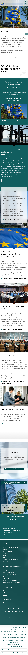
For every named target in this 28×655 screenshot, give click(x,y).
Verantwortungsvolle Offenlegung (11, 582)
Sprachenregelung (7, 576)
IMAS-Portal (6, 597)
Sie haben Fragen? (15, 468)
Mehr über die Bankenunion (13, 219)
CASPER (5, 595)
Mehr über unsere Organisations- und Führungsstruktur (13, 382)
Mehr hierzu (7, 424)
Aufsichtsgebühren (7, 535)
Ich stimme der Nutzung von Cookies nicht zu (15, 652)
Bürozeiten (5, 557)
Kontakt (5, 553)
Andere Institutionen (8, 551)
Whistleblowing (7, 599)
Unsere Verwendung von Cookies (14, 646)
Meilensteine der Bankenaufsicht (12, 329)
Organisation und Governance (10, 528)
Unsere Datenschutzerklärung (15, 644)
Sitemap (5, 602)
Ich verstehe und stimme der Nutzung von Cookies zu (15, 649)
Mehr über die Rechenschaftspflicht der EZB (13, 279)
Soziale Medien (7, 561)
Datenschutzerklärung (8, 572)
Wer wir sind (6, 526)
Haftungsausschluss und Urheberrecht (12, 570)
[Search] (13, 4)
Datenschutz (6, 578)
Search (22, 4)
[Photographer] (27, 26)
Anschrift (5, 555)
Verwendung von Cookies (9, 574)
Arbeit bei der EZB (7, 532)
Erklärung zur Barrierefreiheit (10, 580)
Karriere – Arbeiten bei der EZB (10, 547)
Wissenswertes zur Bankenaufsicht (12, 508)
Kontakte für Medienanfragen (10, 559)
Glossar (5, 549)
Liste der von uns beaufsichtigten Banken (11, 181)
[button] (25, 1)
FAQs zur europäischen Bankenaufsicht (14, 121)
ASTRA (4, 593)
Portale (5, 590)
